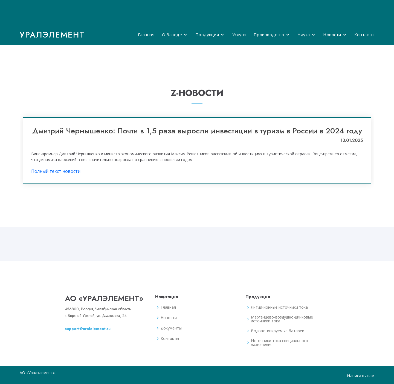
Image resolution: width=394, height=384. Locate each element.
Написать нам (360, 375)
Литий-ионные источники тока (279, 307)
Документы (171, 328)
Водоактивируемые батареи (277, 331)
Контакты (364, 34)
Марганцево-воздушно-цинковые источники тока (282, 319)
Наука (303, 34)
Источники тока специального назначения (279, 342)
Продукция (207, 34)
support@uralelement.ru (88, 328)
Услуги (239, 34)
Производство (269, 34)
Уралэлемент (52, 35)
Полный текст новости (55, 171)
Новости (332, 34)
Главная (146, 34)
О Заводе (172, 34)
